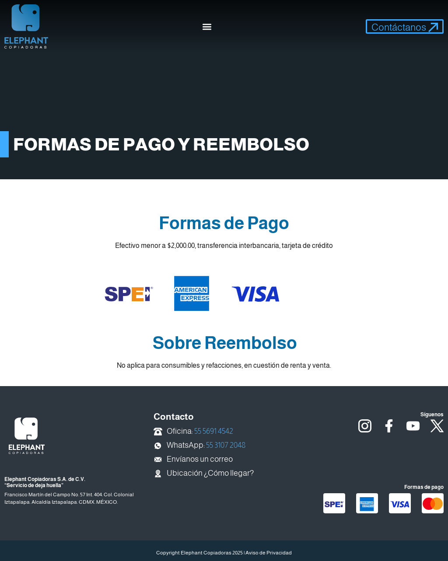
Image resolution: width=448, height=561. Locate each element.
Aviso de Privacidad (268, 552)
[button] (207, 26)
